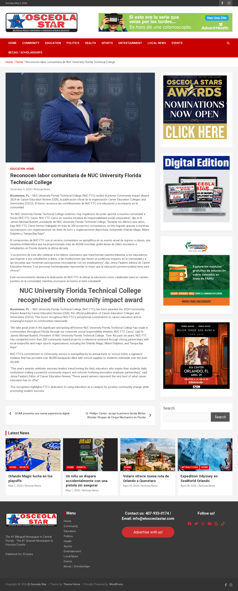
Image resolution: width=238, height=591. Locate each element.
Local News (157, 43)
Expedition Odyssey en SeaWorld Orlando (199, 478)
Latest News (18, 433)
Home (12, 43)
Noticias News (42, 189)
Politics (73, 43)
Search (169, 408)
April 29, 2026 (131, 485)
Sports (107, 43)
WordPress (116, 584)
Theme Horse (71, 584)
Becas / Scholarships (25, 52)
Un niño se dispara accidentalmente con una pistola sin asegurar (86, 480)
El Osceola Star (37, 584)
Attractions (190, 467)
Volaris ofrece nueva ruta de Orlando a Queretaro (146, 478)
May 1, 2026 (15, 485)
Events (177, 43)
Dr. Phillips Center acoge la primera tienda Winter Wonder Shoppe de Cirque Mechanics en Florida (116, 415)
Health (90, 43)
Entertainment (130, 43)
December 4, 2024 (21, 189)
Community (30, 43)
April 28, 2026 (189, 485)
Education (53, 43)
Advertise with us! (148, 532)
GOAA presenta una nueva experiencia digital (42, 413)
